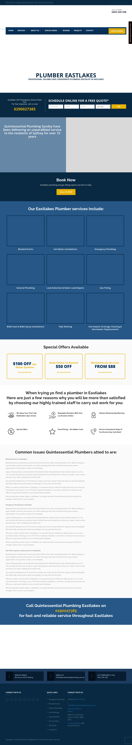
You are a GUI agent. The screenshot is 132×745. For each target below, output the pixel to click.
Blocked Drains (54, 704)
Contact (90, 30)
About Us (35, 30)
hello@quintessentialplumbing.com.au (70, 677)
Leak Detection (54, 717)
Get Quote (52, 725)
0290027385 (66, 610)
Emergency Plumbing (56, 699)
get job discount (25, 372)
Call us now (66, 192)
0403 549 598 (119, 11)
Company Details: (74, 723)
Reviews (66, 30)
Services (21, 30)
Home (10, 30)
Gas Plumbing (54, 712)
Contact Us (53, 730)
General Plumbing (55, 708)
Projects (78, 30)
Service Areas (51, 30)
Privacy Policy (54, 721)
